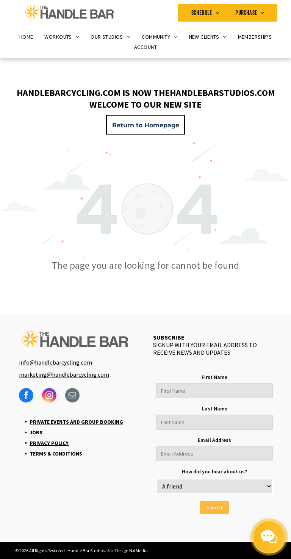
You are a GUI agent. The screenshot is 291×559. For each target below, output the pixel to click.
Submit (214, 507)
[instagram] (49, 396)
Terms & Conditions (56, 453)
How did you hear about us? (214, 471)
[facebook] (26, 396)
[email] (72, 396)
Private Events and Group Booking (76, 421)
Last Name (214, 409)
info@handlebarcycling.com (55, 362)
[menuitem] (205, 12)
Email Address (214, 440)
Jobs (36, 432)
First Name (214, 377)
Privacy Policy (49, 443)
